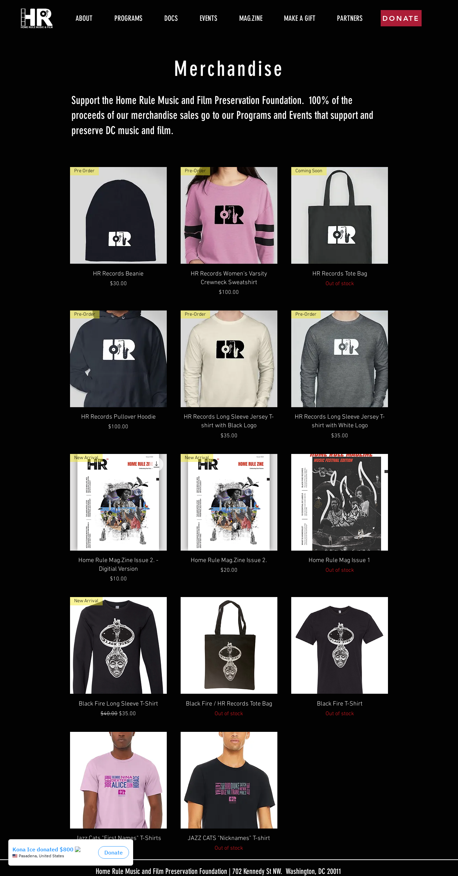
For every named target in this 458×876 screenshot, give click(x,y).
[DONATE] (401, 18)
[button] (129, 18)
